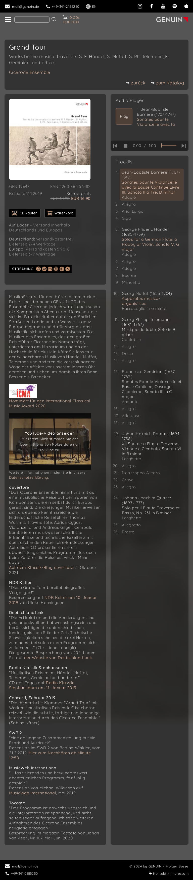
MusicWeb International (32, 792)
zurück (135, 83)
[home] (7, 20)
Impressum (168, 873)
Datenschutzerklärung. (29, 477)
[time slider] (168, 146)
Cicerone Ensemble (29, 72)
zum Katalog (167, 83)
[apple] (186, 6)
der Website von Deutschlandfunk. (58, 657)
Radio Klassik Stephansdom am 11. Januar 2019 (42, 685)
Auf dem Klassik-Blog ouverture (41, 567)
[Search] (32, 20)
